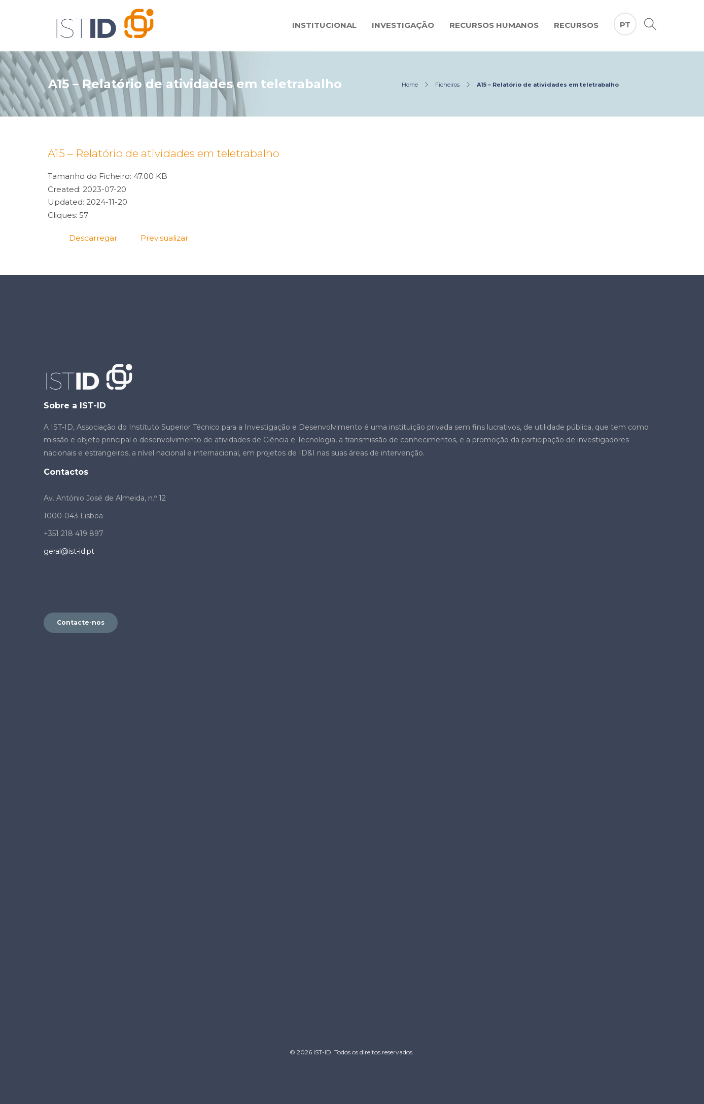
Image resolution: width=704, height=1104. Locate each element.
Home (410, 84)
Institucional (324, 25)
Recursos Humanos (494, 25)
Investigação (403, 25)
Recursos (576, 25)
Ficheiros (447, 84)
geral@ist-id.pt (69, 551)
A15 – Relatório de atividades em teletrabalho (163, 153)
